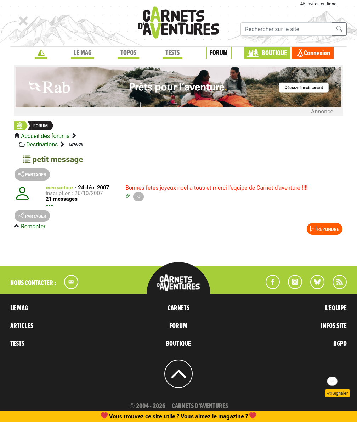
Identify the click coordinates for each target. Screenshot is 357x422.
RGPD (340, 343)
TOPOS (128, 52)
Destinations (42, 144)
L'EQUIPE (336, 308)
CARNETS (178, 308)
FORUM (219, 52)
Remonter (33, 226)
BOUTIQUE (274, 53)
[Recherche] (286, 29)
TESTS (172, 52)
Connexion (317, 53)
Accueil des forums (45, 136)
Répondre (324, 228)
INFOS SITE (334, 325)
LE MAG (82, 52)
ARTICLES (21, 325)
